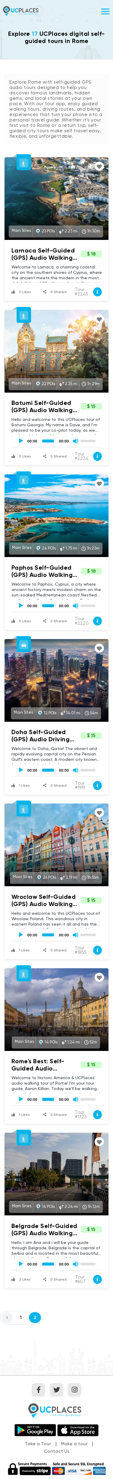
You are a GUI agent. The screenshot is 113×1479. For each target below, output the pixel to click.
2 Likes (21, 1279)
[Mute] (76, 441)
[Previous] (7, 1317)
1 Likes (20, 785)
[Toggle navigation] (105, 11)
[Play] (21, 441)
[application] (56, 441)
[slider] (48, 440)
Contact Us (56, 1451)
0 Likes (21, 292)
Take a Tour (38, 1444)
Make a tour (74, 1444)
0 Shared (55, 292)
